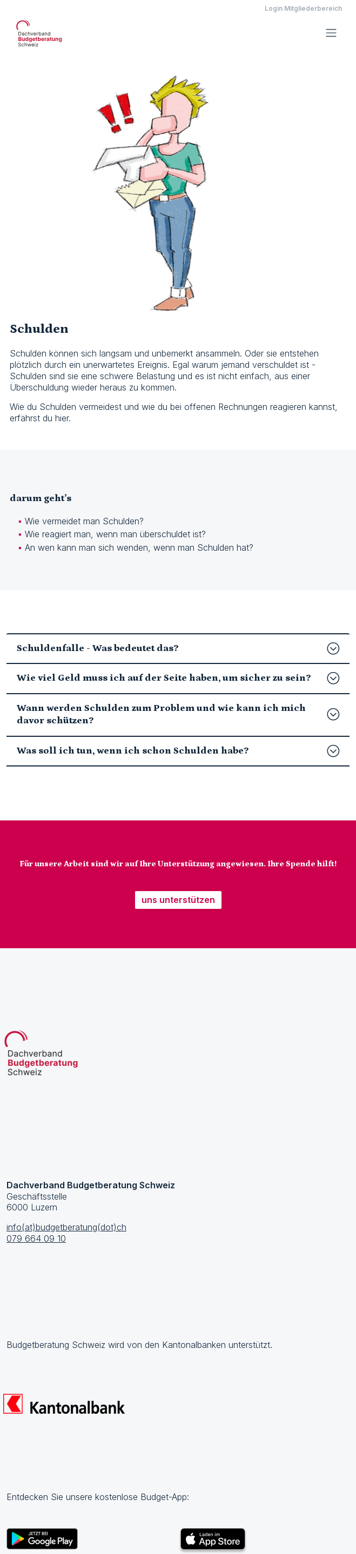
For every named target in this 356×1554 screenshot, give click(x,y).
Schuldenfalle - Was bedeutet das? (178, 648)
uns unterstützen (178, 899)
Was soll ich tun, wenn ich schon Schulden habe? (178, 751)
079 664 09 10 (36, 1238)
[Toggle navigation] (331, 33)
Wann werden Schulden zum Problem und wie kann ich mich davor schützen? (178, 714)
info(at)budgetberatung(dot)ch (66, 1227)
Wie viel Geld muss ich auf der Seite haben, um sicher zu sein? (178, 678)
